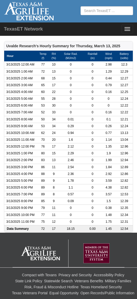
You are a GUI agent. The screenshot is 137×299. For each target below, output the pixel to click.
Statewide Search (58, 281)
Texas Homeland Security (101, 287)
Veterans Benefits (89, 281)
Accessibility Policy (109, 275)
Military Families (118, 281)
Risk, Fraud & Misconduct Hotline (52, 287)
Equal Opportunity (64, 293)
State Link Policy (28, 281)
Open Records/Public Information (107, 293)
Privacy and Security (75, 275)
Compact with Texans (39, 275)
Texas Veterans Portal (30, 293)
